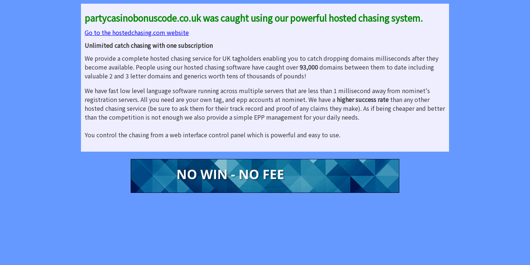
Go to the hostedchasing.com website (137, 32)
